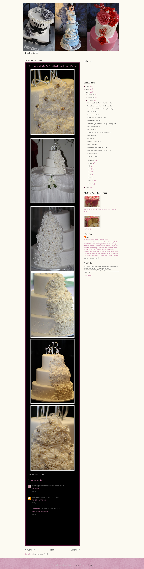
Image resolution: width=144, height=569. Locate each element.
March (90, 178)
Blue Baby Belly (92, 144)
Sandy (88, 237)
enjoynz (76, 565)
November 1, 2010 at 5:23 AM (55, 486)
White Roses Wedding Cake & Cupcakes (99, 106)
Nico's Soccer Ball (92, 115)
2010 (88, 92)
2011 (88, 89)
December (91, 94)
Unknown (35, 497)
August (90, 163)
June (89, 169)
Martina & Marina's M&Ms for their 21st (99, 150)
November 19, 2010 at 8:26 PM (50, 509)
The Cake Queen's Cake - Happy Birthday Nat (101, 124)
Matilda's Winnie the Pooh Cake (97, 147)
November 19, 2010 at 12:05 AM (49, 497)
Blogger (90, 565)
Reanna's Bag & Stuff (93, 141)
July (89, 166)
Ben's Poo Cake (92, 129)
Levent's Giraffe (92, 153)
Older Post (75, 550)
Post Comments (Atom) (40, 554)
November (91, 97)
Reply (34, 491)
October (90, 100)
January (90, 184)
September (91, 160)
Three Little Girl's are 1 (94, 112)
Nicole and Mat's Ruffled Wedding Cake (99, 103)
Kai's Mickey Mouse (93, 126)
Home (53, 550)
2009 (88, 187)
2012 (88, 86)
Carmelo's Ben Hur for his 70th (96, 118)
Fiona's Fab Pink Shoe (94, 121)
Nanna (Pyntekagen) (39, 486)
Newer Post (30, 550)
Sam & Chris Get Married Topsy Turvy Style (100, 109)
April (89, 175)
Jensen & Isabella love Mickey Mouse (98, 132)
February (91, 181)
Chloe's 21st (91, 138)
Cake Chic (87, 272)
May (89, 172)
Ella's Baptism (91, 135)
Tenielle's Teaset (92, 156)
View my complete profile (91, 258)
